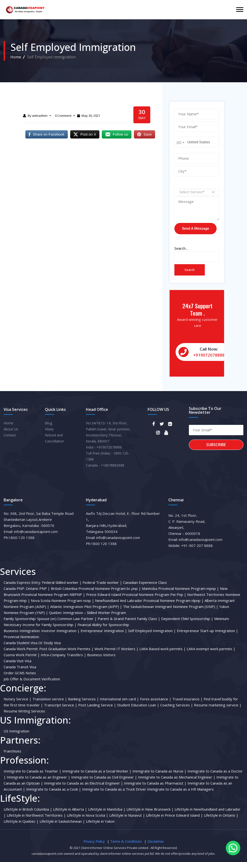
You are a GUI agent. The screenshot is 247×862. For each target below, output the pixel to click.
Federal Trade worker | (102, 582)
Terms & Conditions (126, 841)
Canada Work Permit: (21, 648)
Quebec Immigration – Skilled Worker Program (87, 612)
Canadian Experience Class (145, 582)
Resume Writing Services (24, 711)
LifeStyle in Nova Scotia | (87, 815)
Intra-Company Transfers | (63, 654)
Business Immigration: (22, 630)
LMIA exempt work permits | (211, 648)
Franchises (12, 751)
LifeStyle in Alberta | (70, 809)
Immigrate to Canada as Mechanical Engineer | (176, 777)
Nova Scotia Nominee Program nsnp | (62, 600)
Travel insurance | (187, 698)
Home (15, 57)
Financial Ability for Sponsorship (103, 624)
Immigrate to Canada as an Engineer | (38, 777)
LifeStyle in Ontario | (221, 815)
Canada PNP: (14, 588)
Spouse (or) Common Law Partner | (67, 618)
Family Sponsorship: (20, 618)
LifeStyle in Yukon (100, 821)
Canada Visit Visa (17, 660)
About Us (11, 429)
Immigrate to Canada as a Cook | (53, 789)
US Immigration (16, 731)
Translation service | (49, 698)
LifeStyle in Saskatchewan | (62, 821)
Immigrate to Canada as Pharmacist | (155, 783)
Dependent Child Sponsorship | (187, 618)
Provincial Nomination (21, 636)
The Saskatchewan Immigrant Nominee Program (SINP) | (170, 606)
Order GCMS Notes (20, 672)
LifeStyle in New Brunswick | (150, 809)
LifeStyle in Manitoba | (106, 809)
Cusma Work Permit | (22, 654)
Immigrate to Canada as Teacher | (32, 771)
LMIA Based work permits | (162, 648)
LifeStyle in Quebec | (21, 821)
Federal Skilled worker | (62, 582)
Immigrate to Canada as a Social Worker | (96, 771)
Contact (10, 435)
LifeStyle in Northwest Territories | (36, 815)
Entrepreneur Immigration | (104, 630)
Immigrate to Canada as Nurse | (159, 771)
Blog (48, 423)
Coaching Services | (176, 705)
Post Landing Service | (97, 705)
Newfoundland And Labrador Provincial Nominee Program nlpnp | (149, 600)
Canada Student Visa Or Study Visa (32, 642)
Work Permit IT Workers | (116, 648)
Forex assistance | (155, 698)
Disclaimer (155, 841)
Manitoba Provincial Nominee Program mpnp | (180, 588)
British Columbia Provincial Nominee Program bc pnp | (96, 588)
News (49, 429)
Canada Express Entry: (22, 582)
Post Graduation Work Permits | (66, 648)
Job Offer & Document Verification (32, 678)
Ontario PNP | (38, 588)
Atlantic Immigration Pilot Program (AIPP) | (86, 606)
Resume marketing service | (217, 705)
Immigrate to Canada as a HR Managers (180, 789)
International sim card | (119, 698)
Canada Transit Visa (20, 666)
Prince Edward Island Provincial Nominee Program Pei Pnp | (136, 594)
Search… (181, 248)
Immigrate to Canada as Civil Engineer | (104, 777)
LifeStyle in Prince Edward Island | (174, 815)
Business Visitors (101, 654)
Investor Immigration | (60, 630)
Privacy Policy (94, 841)
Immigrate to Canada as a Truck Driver (114, 789)
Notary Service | (17, 698)
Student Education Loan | (138, 705)
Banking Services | (83, 698)
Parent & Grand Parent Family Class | (129, 618)
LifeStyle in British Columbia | (28, 809)
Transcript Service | (60, 705)
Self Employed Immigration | (152, 630)
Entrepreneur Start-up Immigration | (207, 630)
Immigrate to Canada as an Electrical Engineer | (83, 783)
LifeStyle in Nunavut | (127, 815)
